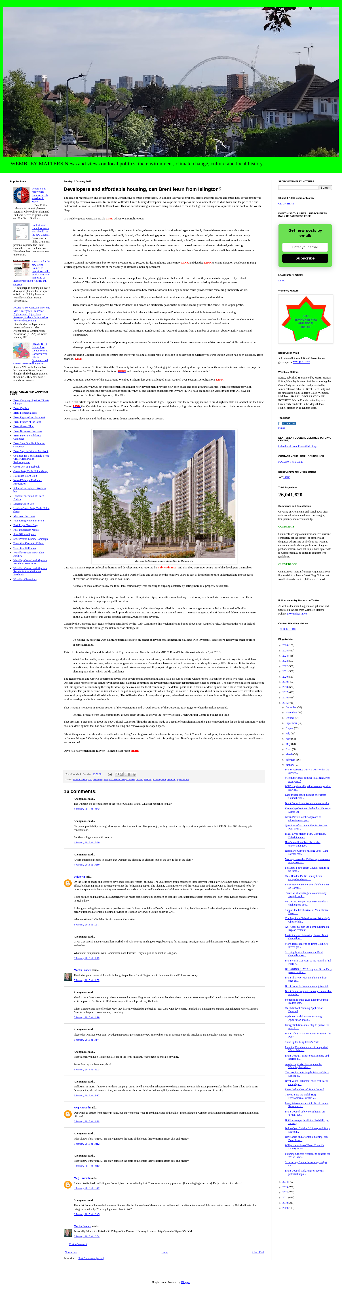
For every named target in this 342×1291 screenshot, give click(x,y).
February (291, 759)
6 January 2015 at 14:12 (86, 1143)
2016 (286, 697)
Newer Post (71, 1252)
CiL (90, 779)
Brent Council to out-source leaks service (307, 803)
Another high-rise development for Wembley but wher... (303, 1066)
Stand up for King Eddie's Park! (302, 1042)
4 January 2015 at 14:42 (86, 808)
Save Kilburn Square (24, 534)
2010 (286, 1202)
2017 (286, 692)
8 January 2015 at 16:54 (86, 1236)
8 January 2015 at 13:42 (86, 1188)
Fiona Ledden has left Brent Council (304, 1089)
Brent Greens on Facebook (27, 431)
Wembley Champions (24, 579)
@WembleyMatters (297, 613)
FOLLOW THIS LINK (290, 461)
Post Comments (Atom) (91, 1258)
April (289, 749)
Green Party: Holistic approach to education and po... (303, 818)
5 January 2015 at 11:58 (86, 980)
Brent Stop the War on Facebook (30, 451)
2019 (286, 681)
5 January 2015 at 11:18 (86, 958)
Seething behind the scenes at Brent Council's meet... (304, 954)
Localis (139, 779)
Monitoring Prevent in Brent (28, 520)
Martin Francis (82, 970)
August (290, 728)
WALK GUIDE (301, 362)
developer (97, 779)
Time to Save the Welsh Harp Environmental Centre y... (301, 1096)
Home (165, 1252)
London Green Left (23, 503)
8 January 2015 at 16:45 (86, 1214)
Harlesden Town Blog (25, 475)
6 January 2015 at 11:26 (86, 1121)
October (290, 717)
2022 (286, 666)
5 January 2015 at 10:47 (86, 924)
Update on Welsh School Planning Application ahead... (303, 1018)
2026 (286, 645)
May (288, 744)
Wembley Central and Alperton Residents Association (30, 562)
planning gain (159, 779)
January (290, 764)
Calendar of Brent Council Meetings (297, 446)
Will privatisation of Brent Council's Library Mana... (304, 1147)
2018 (286, 687)
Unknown (79, 876)
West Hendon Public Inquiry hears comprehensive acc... (303, 877)
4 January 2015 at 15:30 (86, 842)
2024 (286, 655)
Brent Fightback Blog (25, 412)
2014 (286, 1181)
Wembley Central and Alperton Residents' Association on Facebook (30, 571)
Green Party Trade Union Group (30, 471)
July (288, 733)
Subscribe (305, 258)
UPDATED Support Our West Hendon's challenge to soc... (306, 903)
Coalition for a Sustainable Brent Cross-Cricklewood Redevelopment (31, 459)
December (291, 707)
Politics (281, 428)
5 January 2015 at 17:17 (86, 1095)
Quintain (171, 779)
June (288, 738)
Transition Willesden (24, 548)
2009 (286, 1208)
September (292, 723)
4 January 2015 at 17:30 (86, 864)
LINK (281, 280)
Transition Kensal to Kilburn (28, 543)
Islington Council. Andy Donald (119, 779)
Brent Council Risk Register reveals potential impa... (304, 1172)
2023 (286, 660)
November (292, 712)
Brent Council (80, 779)
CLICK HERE (286, 203)
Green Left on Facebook (26, 466)
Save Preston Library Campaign (30, 538)
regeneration (183, 779)
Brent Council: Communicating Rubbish (306, 986)
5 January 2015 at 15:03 (86, 1069)
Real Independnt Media (26, 529)
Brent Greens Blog (23, 426)
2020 (286, 676)
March (289, 754)
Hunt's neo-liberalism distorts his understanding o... (302, 844)
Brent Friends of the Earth (27, 421)
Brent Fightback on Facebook (29, 417)
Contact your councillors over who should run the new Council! (41, 229)
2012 (286, 1192)
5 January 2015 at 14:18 (86, 1017)
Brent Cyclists (21, 408)
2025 (286, 650)
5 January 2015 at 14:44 (86, 1039)
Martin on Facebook (24, 516)
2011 (286, 1197)
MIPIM (147, 779)
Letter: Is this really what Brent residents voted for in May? (40, 195)
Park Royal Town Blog (25, 525)
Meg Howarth (82, 1107)
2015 (286, 702)
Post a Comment (78, 1244)
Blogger (185, 1282)
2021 (286, 671)
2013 (286, 1187)
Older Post (258, 1252)
